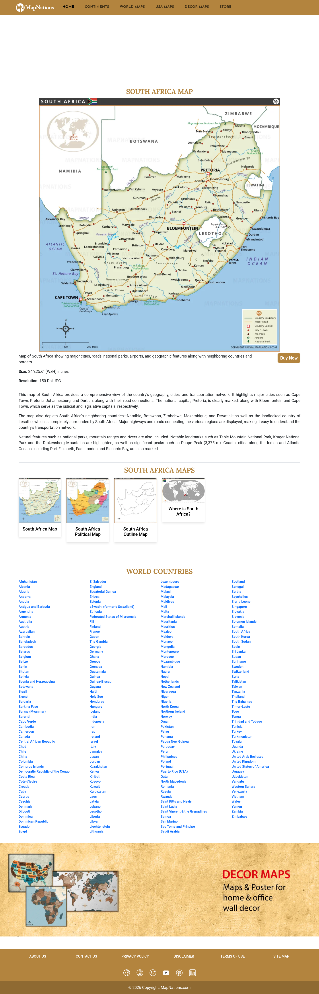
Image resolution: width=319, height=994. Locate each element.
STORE (225, 7)
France (95, 632)
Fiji (92, 622)
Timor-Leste (241, 707)
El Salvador (98, 582)
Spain (236, 647)
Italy (93, 747)
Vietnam (238, 797)
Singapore (239, 607)
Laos (93, 797)
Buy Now (289, 358)
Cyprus (24, 797)
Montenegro (170, 652)
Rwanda (167, 797)
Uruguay (238, 771)
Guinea (95, 677)
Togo (235, 712)
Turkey (237, 732)
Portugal (167, 767)
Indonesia (97, 722)
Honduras (97, 702)
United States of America (250, 767)
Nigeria (166, 702)
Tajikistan (239, 682)
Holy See (96, 697)
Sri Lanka (239, 652)
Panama (167, 737)
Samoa (166, 817)
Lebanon (96, 807)
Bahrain (24, 637)
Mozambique (170, 662)
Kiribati (95, 777)
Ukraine (237, 751)
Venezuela (239, 791)
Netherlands (170, 682)
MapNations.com (176, 987)
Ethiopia (96, 612)
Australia (25, 622)
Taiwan (237, 687)
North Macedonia (174, 781)
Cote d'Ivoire (28, 781)
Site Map (281, 956)
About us (37, 956)
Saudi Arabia (170, 831)
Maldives (167, 602)
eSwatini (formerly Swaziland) (112, 607)
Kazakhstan (98, 767)
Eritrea (94, 597)
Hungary (96, 707)
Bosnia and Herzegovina (37, 682)
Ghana (94, 657)
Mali (164, 607)
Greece (95, 662)
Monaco (167, 642)
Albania (24, 587)
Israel (94, 742)
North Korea (170, 707)
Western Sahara (243, 787)
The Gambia (99, 642)
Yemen (237, 807)
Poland (166, 761)
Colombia (26, 761)
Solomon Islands (244, 622)
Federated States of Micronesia (113, 617)
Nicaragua (168, 692)
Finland (95, 627)
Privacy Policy (135, 956)
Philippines (169, 757)
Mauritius (168, 627)
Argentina (26, 612)
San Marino (169, 821)
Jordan (95, 761)
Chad (22, 747)
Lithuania (96, 831)
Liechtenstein (100, 827)
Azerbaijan (27, 632)
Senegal (238, 587)
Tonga (236, 717)
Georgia (95, 647)
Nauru (165, 672)
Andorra (25, 597)
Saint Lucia (169, 807)
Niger (165, 697)
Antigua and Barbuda (34, 607)
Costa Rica (27, 777)
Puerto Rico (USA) (174, 771)
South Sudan (241, 642)
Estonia (95, 602)
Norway (166, 717)
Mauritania (169, 622)
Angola (24, 602)
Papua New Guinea (175, 742)
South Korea (241, 637)
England (96, 587)
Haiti (93, 692)
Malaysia (167, 597)
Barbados (26, 647)
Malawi (166, 592)
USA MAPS (165, 7)
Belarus (24, 652)
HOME (68, 7)
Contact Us (86, 956)
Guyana (95, 687)
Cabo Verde (27, 722)
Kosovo (95, 781)
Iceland (95, 712)
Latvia (94, 801)
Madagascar (170, 587)
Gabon (94, 637)
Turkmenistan (242, 737)
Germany (96, 652)
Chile (22, 751)
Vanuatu (238, 781)
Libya (94, 821)
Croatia (24, 787)
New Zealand (170, 687)
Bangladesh (27, 642)
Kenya (94, 771)
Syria (235, 677)
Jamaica (96, 751)
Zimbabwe (239, 817)
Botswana (26, 687)
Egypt (23, 831)
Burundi (24, 717)
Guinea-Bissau (100, 682)
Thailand (238, 697)
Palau (165, 732)
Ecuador (25, 827)
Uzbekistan (240, 777)
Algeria (24, 592)
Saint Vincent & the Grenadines (184, 811)
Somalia (238, 627)
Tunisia (237, 727)
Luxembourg (170, 582)
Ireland (95, 737)
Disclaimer (184, 956)
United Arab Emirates (247, 757)
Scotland (238, 582)
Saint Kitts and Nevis (176, 801)
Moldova (167, 637)
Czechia (25, 801)
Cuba (22, 791)
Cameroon (26, 732)
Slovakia (238, 612)
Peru (164, 751)
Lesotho (96, 811)
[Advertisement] (159, 54)
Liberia (95, 817)
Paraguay (168, 747)
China (23, 757)
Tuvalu (237, 742)
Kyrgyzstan (98, 791)
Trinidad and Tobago (247, 722)
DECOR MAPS (197, 7)
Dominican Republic (33, 821)
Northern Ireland (173, 712)
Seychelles (240, 597)
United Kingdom (244, 761)
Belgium (25, 657)
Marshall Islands (173, 617)
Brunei (23, 697)
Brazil (23, 692)
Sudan (236, 657)
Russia (166, 791)
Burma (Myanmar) (32, 712)
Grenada (96, 667)
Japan (94, 757)
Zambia (237, 811)
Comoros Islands (31, 767)
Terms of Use (232, 956)
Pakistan (167, 727)
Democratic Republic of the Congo (44, 771)
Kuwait (95, 787)
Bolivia (24, 677)
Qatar (165, 777)
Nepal (165, 677)
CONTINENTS (97, 7)
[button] (127, 972)
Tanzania (238, 692)
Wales (236, 801)
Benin (23, 667)
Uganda (237, 747)
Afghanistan (28, 582)
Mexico (166, 632)
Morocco (167, 657)
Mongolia (168, 647)
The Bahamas (242, 702)
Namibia (167, 667)
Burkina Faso (28, 707)
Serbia (236, 592)
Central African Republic (37, 742)
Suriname (239, 662)
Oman (165, 722)
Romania (167, 787)
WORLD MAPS (132, 7)
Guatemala (98, 672)
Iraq (92, 732)
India (93, 717)
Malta (165, 612)
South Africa (241, 632)
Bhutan (24, 672)
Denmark (25, 807)
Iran (92, 727)
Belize (23, 662)
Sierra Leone (241, 602)
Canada (24, 737)
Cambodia (26, 727)
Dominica (26, 817)
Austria (24, 627)
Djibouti (24, 811)
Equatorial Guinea (103, 592)
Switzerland (240, 672)
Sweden (237, 667)
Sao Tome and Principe (178, 827)
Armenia (25, 617)
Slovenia (238, 617)
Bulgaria (25, 702)
